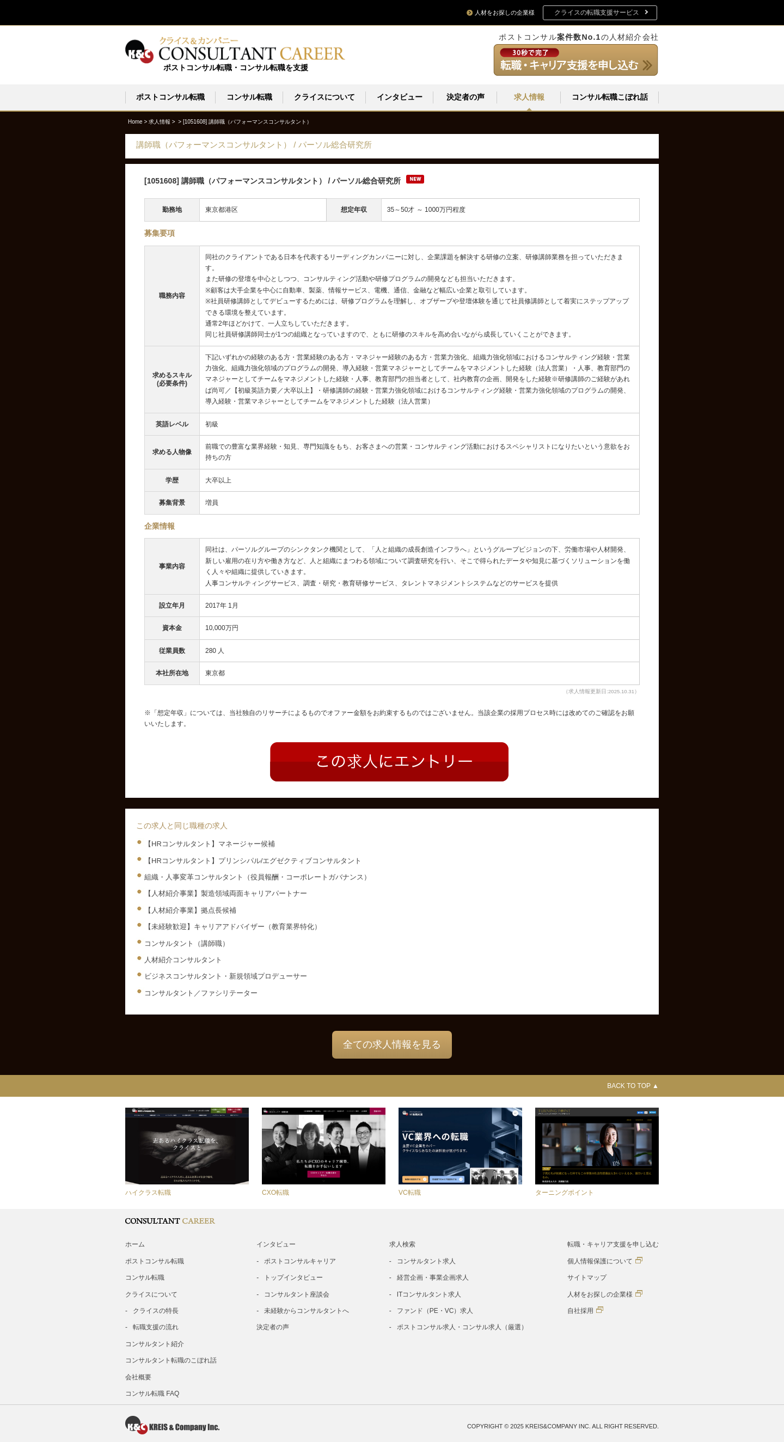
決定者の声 (465, 97)
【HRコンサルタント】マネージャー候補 (209, 843)
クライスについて (324, 97)
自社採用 (585, 1310)
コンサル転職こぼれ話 (610, 97)
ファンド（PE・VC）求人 (435, 1310)
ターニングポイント (564, 1192)
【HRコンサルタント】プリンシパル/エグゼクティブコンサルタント (253, 860)
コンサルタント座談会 (296, 1294)
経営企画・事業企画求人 (433, 1277)
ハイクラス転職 (148, 1192)
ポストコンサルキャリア (300, 1260)
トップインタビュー (293, 1277)
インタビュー (399, 97)
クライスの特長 (156, 1310)
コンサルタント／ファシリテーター (201, 992)
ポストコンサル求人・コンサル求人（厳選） (462, 1326)
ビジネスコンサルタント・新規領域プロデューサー (225, 975)
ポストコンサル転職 (170, 97)
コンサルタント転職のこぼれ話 (171, 1360)
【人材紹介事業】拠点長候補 (190, 910)
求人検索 (402, 1244)
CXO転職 (275, 1192)
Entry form (389, 761)
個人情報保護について (604, 1260)
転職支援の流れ (156, 1326)
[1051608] (247, 121)
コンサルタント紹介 (154, 1343)
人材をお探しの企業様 (604, 1294)
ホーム (135, 1244)
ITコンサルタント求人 (429, 1294)
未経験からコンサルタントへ (306, 1310)
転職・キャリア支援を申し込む (613, 1244)
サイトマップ (587, 1277)
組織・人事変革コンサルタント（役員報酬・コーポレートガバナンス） (257, 876)
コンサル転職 (249, 97)
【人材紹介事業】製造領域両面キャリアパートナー (225, 893)
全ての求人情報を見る (392, 1043)
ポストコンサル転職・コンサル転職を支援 (235, 67)
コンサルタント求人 (426, 1260)
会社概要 (138, 1376)
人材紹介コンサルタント (183, 959)
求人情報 (529, 97)
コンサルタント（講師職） (186, 943)
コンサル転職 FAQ (152, 1393)
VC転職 (410, 1192)
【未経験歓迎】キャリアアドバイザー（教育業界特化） (232, 926)
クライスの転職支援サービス (596, 12)
